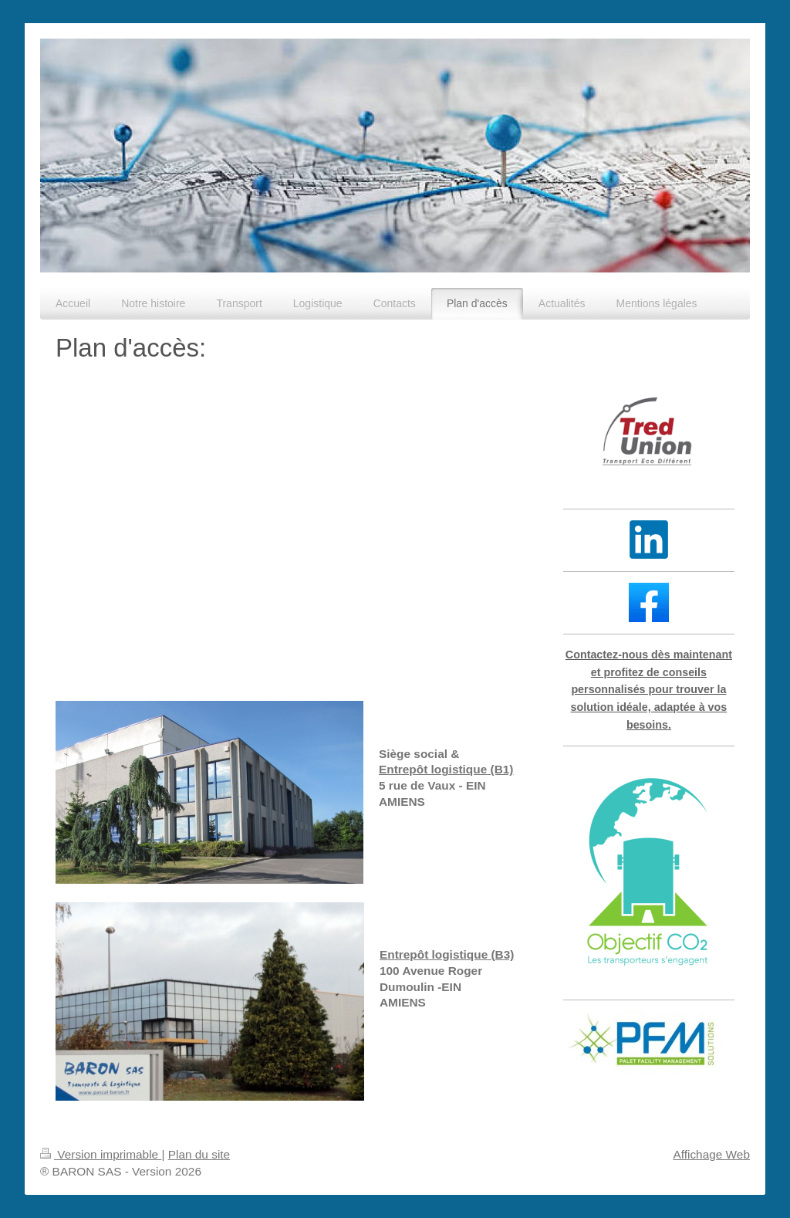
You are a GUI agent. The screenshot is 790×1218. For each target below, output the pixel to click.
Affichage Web (711, 1154)
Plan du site (199, 1154)
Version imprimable (100, 1154)
